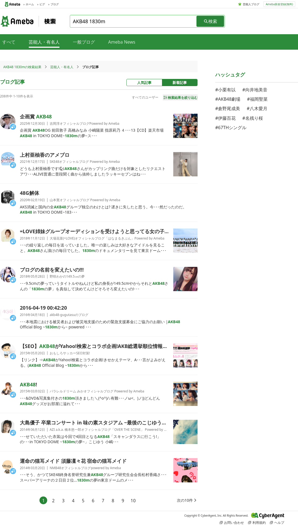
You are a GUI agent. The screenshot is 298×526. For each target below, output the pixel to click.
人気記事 (144, 82)
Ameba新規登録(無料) (279, 4)
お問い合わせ (232, 522)
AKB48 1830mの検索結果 (22, 67)
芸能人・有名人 (61, 67)
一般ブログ (84, 42)
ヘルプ (277, 522)
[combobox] (133, 21)
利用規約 (257, 522)
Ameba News (121, 42)
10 (133, 501)
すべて (8, 42)
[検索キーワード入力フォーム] (133, 21)
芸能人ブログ (251, 4)
